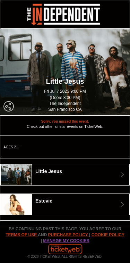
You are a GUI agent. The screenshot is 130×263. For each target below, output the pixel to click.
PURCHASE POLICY (68, 234)
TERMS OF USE (22, 234)
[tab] (65, 175)
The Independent (65, 103)
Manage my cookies (66, 240)
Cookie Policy (108, 234)
